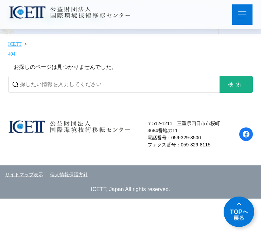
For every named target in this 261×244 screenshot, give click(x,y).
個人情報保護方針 (69, 174)
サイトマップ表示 (24, 174)
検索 (236, 84)
